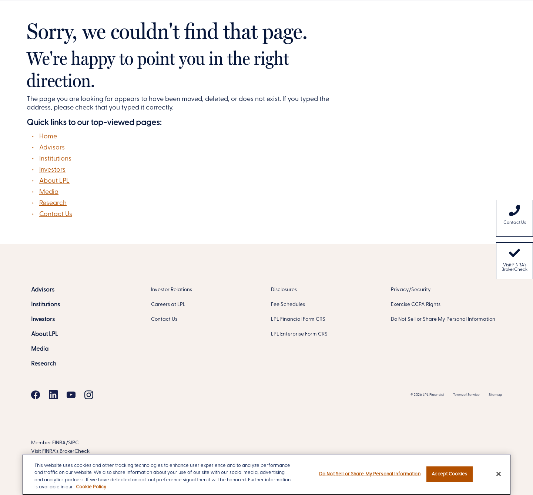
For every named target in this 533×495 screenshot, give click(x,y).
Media (48, 192)
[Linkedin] (53, 394)
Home (48, 136)
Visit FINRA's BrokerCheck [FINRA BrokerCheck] (60, 451)
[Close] (498, 474)
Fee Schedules (288, 304)
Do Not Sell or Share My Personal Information (443, 319)
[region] (266, 474)
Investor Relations (171, 290)
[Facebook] (35, 394)
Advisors (52, 147)
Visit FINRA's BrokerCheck (514, 260)
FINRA (59, 443)
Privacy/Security (411, 290)
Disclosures (284, 290)
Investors (52, 170)
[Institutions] (45, 305)
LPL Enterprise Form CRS (299, 334)
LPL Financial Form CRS (298, 319)
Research (53, 203)
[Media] (39, 349)
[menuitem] (514, 218)
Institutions (55, 158)
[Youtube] (71, 394)
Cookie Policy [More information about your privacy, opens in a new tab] (91, 487)
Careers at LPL (168, 304)
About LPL (54, 181)
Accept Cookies (449, 474)
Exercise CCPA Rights (415, 304)
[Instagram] (88, 394)
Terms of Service (466, 395)
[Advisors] (42, 290)
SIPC (73, 443)
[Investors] (43, 320)
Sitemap (495, 395)
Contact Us (55, 214)
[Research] (43, 364)
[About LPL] (44, 334)
